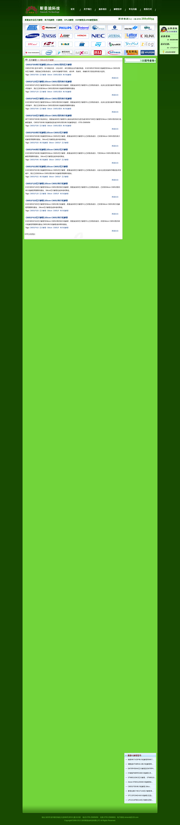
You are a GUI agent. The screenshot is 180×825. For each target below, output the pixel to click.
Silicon (49, 75)
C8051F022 (34, 177)
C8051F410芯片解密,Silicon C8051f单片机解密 (47, 217)
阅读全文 (115, 78)
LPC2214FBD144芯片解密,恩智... (140, 800)
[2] (32, 234)
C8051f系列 (57, 75)
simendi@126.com (131, 817)
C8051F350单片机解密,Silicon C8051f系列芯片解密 (49, 64)
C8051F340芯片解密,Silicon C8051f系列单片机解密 (49, 98)
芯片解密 (33, 60)
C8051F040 (34, 160)
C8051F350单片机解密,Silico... (139, 787)
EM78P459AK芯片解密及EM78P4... (141, 769)
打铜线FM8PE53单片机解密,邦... (140, 773)
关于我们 (88, 9)
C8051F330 (34, 126)
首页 (73, 9)
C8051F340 (34, 109)
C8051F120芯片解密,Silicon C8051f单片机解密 (47, 183)
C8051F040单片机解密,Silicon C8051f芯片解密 (47, 149)
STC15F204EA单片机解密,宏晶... (140, 795)
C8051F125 (34, 92)
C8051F (58, 143)
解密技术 (118, 9)
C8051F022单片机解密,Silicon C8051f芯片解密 (47, 166)
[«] (29, 234)
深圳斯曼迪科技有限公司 (90, 820)
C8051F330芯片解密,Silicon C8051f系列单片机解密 (49, 115)
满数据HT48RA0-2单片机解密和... (140, 764)
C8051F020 (34, 143)
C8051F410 (34, 228)
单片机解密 (67, 75)
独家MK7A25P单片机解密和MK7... (141, 760)
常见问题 (133, 9)
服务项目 (103, 9)
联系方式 (148, 9)
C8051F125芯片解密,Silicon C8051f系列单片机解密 (49, 81)
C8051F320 (34, 211)
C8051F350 (34, 75)
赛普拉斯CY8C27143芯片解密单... (141, 791)
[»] (34, 234)
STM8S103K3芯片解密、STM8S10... (142, 778)
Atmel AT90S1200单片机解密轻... (140, 782)
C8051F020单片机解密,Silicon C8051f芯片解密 (47, 132)
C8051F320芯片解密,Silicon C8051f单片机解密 (47, 200)
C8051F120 (34, 194)
